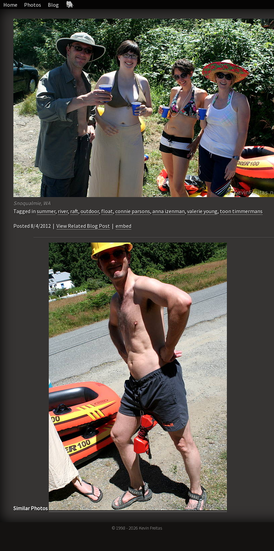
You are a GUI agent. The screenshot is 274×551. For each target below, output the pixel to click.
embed (123, 225)
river (63, 211)
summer (46, 211)
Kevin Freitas (150, 528)
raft (74, 211)
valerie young (202, 211)
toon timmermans (241, 211)
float (107, 211)
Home (10, 4)
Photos (32, 4)
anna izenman (168, 211)
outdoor (90, 211)
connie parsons (132, 211)
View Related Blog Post (83, 225)
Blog (53, 4)
